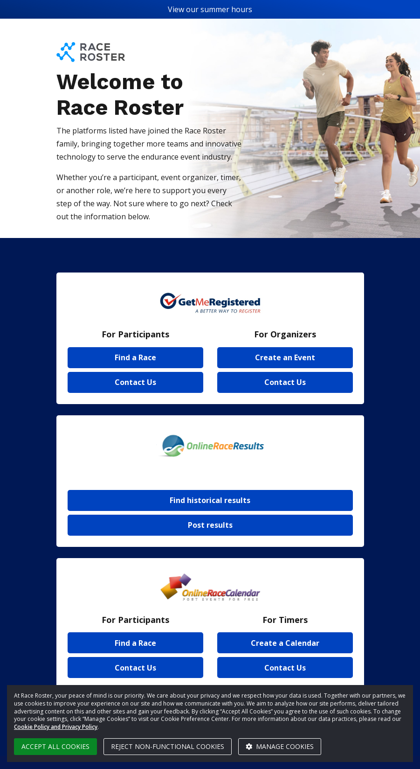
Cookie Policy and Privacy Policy (55, 727)
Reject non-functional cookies (167, 746)
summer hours (226, 9)
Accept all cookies (55, 746)
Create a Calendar (285, 643)
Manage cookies (280, 746)
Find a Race (135, 357)
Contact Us (135, 382)
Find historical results (210, 500)
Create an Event (285, 357)
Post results (210, 525)
